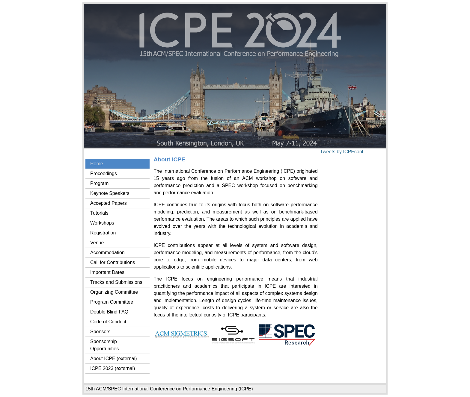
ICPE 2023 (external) (112, 368)
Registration (103, 232)
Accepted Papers (108, 203)
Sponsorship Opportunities (104, 345)
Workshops (102, 222)
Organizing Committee (114, 292)
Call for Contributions (112, 262)
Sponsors (100, 331)
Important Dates (107, 272)
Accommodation (107, 252)
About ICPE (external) (113, 358)
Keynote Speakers (109, 193)
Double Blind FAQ (109, 311)
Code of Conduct (108, 321)
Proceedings (103, 173)
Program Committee (111, 301)
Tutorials (99, 213)
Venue (97, 242)
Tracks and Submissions (116, 282)
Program (99, 183)
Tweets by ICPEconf (341, 151)
